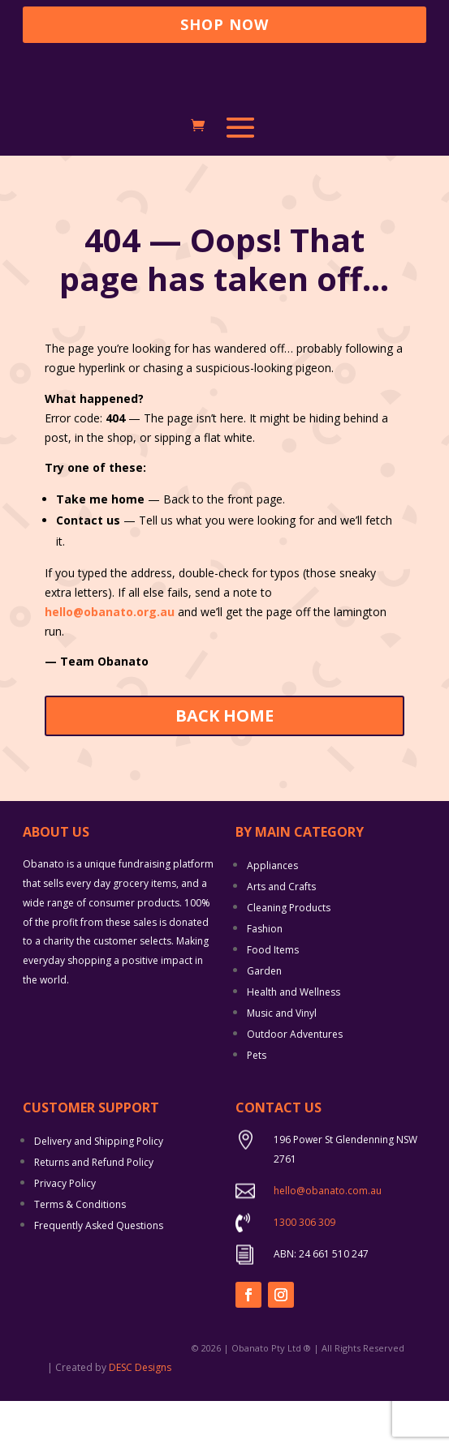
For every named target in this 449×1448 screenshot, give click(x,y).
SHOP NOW (224, 24)
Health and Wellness (293, 1038)
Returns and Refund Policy (93, 1208)
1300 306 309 (304, 1268)
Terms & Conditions (80, 1250)
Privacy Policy (65, 1229)
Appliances (272, 912)
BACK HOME (224, 762)
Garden (264, 1017)
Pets (256, 1101)
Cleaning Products (288, 954)
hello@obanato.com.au (328, 1237)
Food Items (273, 996)
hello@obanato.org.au (111, 658)
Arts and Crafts (281, 933)
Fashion (265, 975)
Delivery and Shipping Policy (98, 1187)
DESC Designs (140, 1413)
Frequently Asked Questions (98, 1272)
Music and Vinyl (282, 1059)
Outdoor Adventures (295, 1080)
